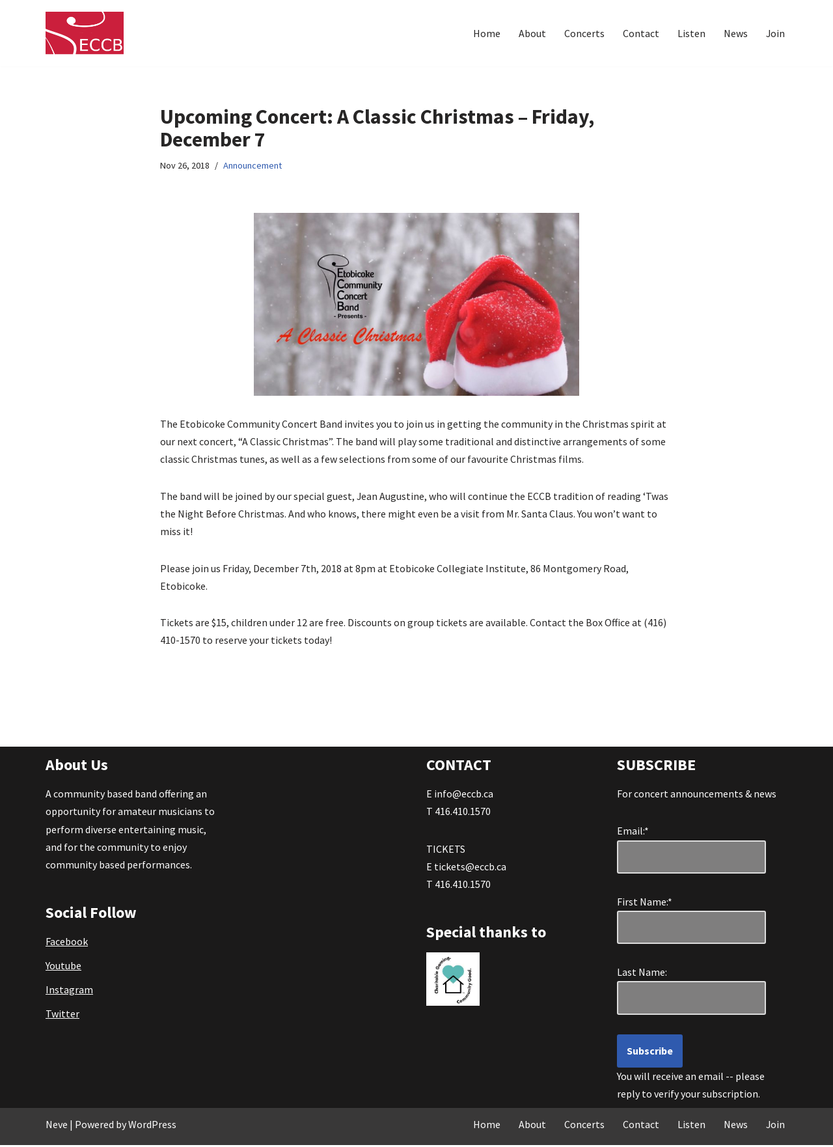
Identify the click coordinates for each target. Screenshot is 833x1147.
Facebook (67, 943)
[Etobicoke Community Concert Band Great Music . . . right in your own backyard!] (85, 33)
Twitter (62, 1015)
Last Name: (648, 973)
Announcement (252, 166)
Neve (57, 1126)
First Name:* (647, 903)
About (531, 33)
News (735, 33)
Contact (640, 33)
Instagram (69, 991)
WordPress (152, 1126)
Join (775, 33)
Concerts (584, 33)
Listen (691, 33)
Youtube (63, 967)
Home (486, 33)
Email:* (633, 832)
